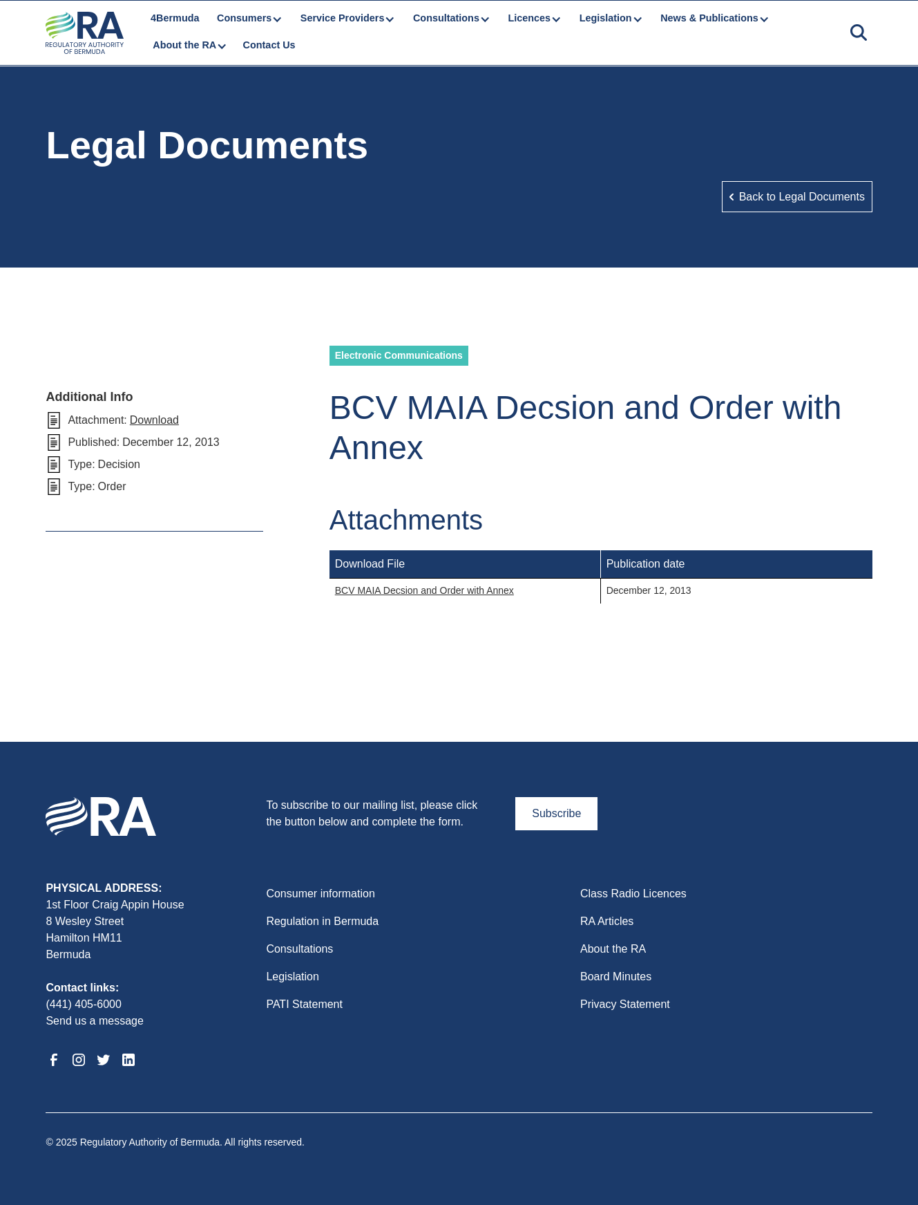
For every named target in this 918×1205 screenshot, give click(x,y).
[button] (249, 19)
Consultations (299, 949)
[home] (84, 33)
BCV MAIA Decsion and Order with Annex (424, 590)
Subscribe (556, 813)
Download (154, 420)
